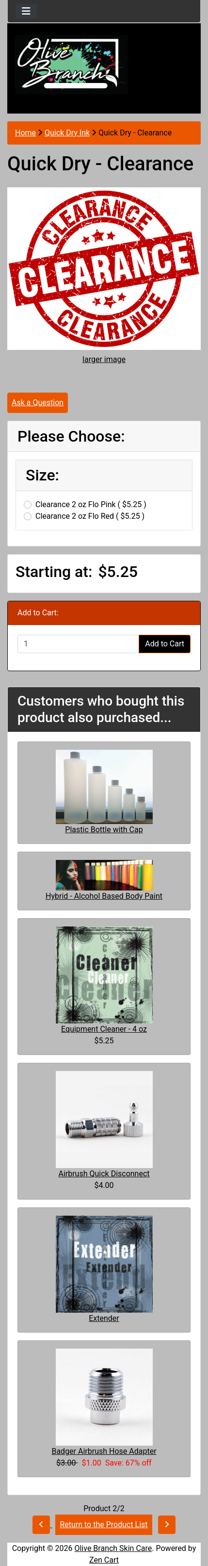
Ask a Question (38, 402)
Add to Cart (164, 643)
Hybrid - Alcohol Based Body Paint (104, 896)
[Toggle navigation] (26, 11)
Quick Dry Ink (67, 132)
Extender (104, 1318)
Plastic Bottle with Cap (104, 829)
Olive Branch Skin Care (113, 1548)
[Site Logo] (104, 64)
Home (25, 132)
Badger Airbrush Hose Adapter (103, 1451)
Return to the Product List (103, 1524)
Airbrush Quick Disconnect (103, 1173)
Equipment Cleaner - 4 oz (104, 1029)
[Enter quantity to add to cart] (78, 644)
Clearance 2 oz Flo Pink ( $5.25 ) (90, 504)
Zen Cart (104, 1560)
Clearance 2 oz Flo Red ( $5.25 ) (89, 516)
